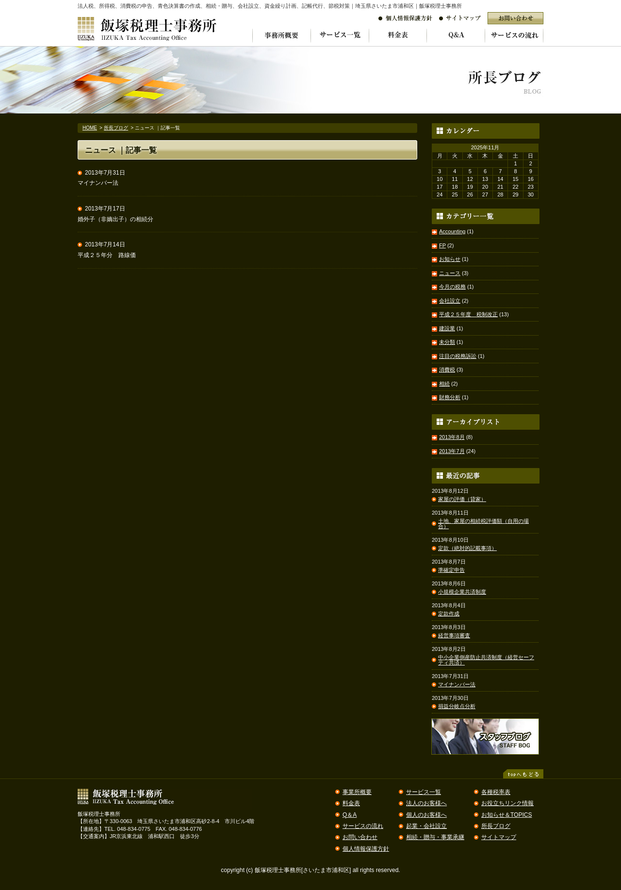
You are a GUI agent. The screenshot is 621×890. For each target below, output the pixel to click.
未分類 (447, 342)
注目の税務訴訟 (457, 356)
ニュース (449, 273)
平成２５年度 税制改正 (468, 314)
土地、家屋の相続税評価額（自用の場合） (483, 523)
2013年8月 (452, 437)
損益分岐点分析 (456, 706)
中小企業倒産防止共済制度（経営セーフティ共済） (486, 660)
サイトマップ (498, 837)
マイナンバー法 (98, 182)
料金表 (351, 803)
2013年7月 (452, 451)
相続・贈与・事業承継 (435, 837)
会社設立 (449, 301)
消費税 (447, 369)
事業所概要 (357, 792)
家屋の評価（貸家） (462, 499)
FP (442, 245)
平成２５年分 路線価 (107, 255)
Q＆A (350, 814)
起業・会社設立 (426, 826)
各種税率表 (495, 792)
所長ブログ (116, 127)
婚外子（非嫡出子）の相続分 (115, 219)
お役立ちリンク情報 (507, 803)
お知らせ (449, 259)
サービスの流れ (363, 826)
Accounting (452, 231)
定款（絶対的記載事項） (467, 548)
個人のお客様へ (426, 814)
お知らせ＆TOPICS (506, 814)
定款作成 (448, 613)
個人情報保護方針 (366, 848)
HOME (89, 127)
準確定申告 (451, 570)
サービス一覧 (423, 792)
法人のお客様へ (426, 803)
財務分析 (449, 397)
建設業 (447, 328)
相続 (444, 384)
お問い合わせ (360, 837)
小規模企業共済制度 (462, 592)
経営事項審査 (454, 635)
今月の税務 (452, 287)
